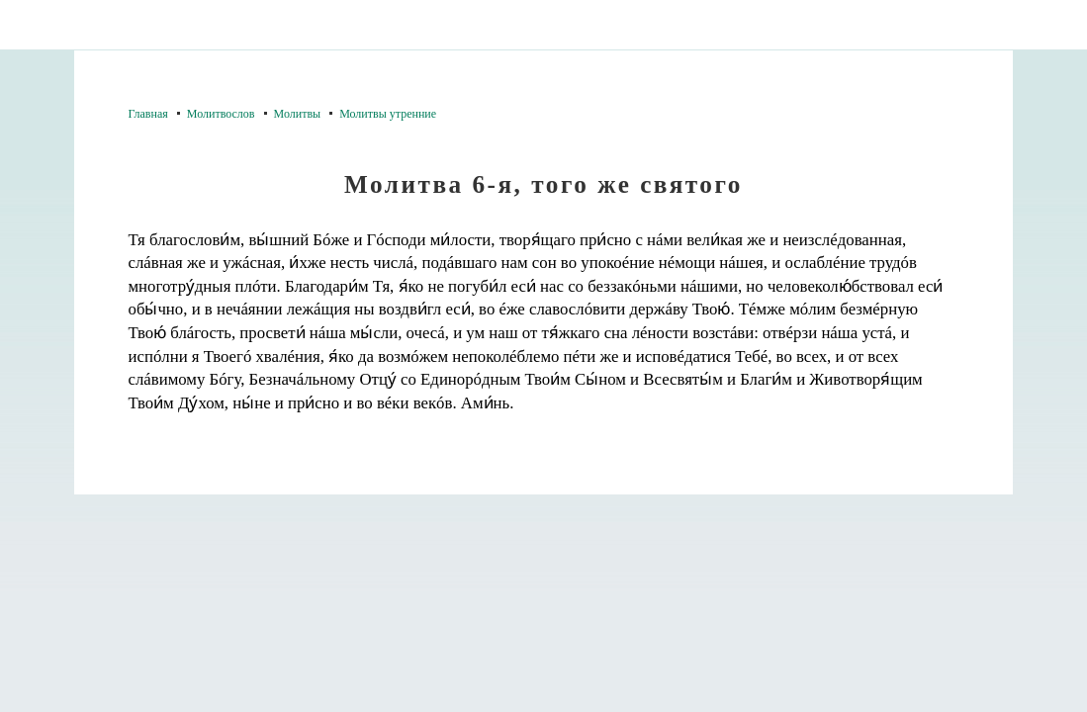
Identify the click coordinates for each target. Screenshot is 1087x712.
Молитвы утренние (387, 114)
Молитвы (297, 114)
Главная (148, 114)
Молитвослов (221, 114)
